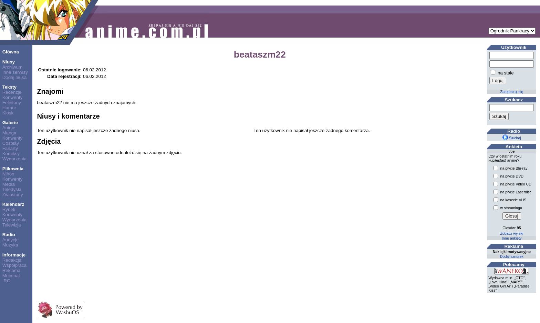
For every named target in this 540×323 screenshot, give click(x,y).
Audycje (10, 239)
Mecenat (11, 275)
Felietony (11, 102)
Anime (8, 127)
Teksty (9, 87)
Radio (8, 234)
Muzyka (10, 245)
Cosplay (10, 143)
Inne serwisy (15, 72)
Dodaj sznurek (511, 256)
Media (8, 184)
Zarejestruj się (511, 92)
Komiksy (11, 153)
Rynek (8, 209)
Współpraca (14, 265)
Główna (10, 51)
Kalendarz (13, 204)
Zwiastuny (12, 194)
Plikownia (12, 168)
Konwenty (12, 97)
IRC (6, 280)
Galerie (10, 122)
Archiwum (12, 67)
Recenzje (12, 92)
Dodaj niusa (14, 77)
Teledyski (11, 189)
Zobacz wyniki (511, 233)
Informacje (13, 255)
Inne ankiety (511, 238)
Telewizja (11, 225)
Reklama (11, 270)
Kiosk (8, 112)
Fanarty (10, 148)
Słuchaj (511, 138)
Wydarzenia (14, 158)
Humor (9, 107)
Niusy (8, 61)
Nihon (8, 173)
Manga (9, 132)
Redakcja (12, 260)
